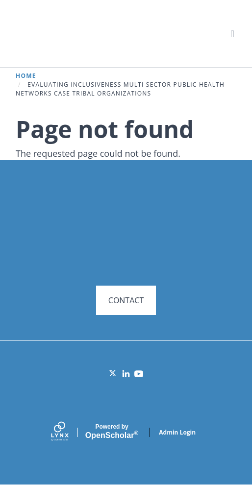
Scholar (111, 431)
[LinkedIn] (126, 373)
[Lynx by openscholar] (68, 432)
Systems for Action (91, 33)
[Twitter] (113, 373)
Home (26, 76)
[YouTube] (138, 373)
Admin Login (177, 432)
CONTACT (126, 300)
